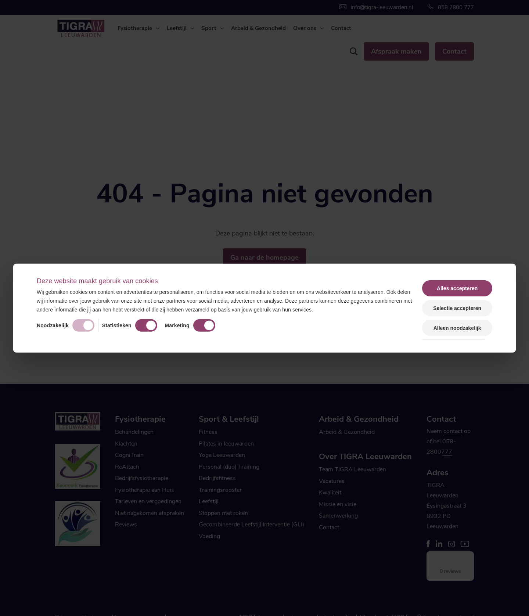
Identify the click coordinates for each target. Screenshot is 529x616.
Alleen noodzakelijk (457, 328)
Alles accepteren (457, 288)
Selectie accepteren (457, 308)
